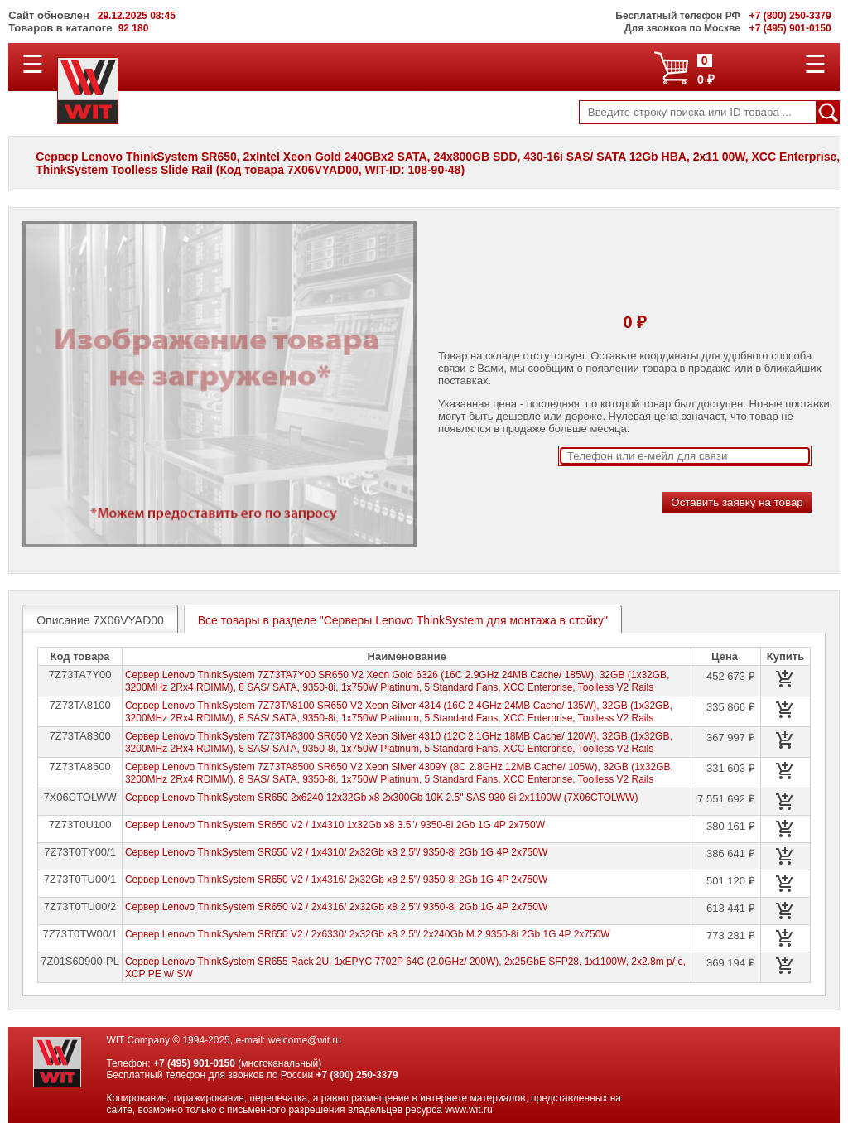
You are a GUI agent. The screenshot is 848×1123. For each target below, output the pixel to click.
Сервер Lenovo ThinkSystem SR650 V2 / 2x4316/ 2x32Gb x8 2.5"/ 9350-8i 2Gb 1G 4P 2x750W (336, 907)
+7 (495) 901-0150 (194, 1063)
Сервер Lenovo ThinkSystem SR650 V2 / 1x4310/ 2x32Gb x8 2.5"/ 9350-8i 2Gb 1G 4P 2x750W (336, 852)
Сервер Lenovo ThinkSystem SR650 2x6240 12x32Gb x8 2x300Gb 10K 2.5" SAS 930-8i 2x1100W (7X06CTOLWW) (381, 797)
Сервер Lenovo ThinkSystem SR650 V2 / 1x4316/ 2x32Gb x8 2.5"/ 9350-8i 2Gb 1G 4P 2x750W (336, 879)
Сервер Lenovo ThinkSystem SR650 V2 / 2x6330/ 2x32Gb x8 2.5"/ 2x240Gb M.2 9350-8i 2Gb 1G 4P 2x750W (367, 934)
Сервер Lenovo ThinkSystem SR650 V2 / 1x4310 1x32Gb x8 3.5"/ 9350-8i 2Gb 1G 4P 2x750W (335, 825)
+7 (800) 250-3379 (357, 1075)
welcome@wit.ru (304, 1040)
